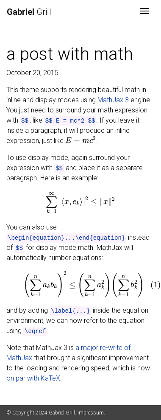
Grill (29, 12)
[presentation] (80, 140)
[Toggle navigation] (144, 11)
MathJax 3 (113, 100)
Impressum (91, 413)
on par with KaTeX (33, 378)
